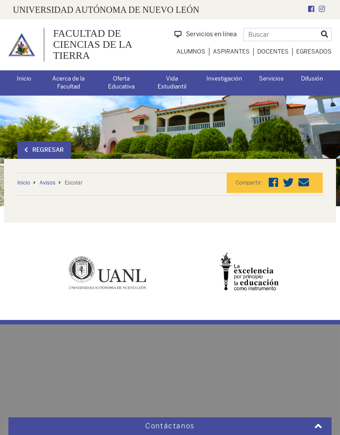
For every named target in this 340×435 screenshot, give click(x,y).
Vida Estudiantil (172, 82)
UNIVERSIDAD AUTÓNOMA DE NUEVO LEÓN (106, 10)
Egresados (314, 51)
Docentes (273, 51)
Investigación (224, 78)
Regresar (44, 149)
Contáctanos (170, 426)
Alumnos (191, 51)
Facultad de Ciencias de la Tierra (92, 45)
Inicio (24, 78)
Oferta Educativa (121, 82)
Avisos (47, 183)
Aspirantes (231, 51)
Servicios (271, 78)
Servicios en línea (205, 34)
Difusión (312, 78)
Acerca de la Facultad (68, 82)
